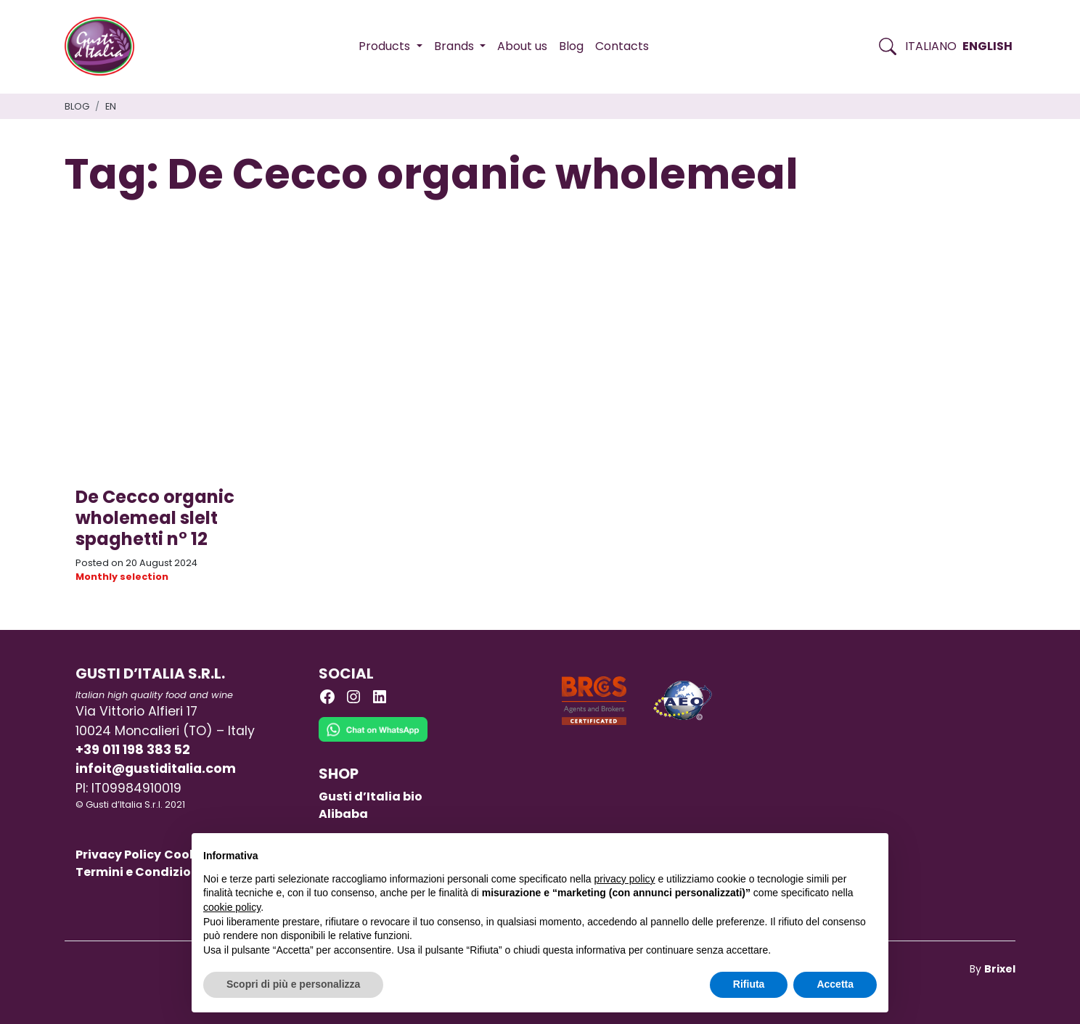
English (987, 46)
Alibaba (343, 814)
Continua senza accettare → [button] (809, 851)
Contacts (622, 46)
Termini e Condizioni (138, 872)
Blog (571, 46)
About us (522, 46)
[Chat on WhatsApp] (373, 740)
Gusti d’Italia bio (370, 796)
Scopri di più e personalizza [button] (293, 984)
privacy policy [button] (624, 879)
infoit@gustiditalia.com (155, 768)
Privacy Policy (118, 854)
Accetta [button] (835, 984)
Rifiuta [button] (749, 984)
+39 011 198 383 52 (132, 749)
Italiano (931, 46)
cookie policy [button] (232, 907)
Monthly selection (121, 576)
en (110, 106)
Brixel (999, 969)
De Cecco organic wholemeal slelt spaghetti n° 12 (154, 518)
